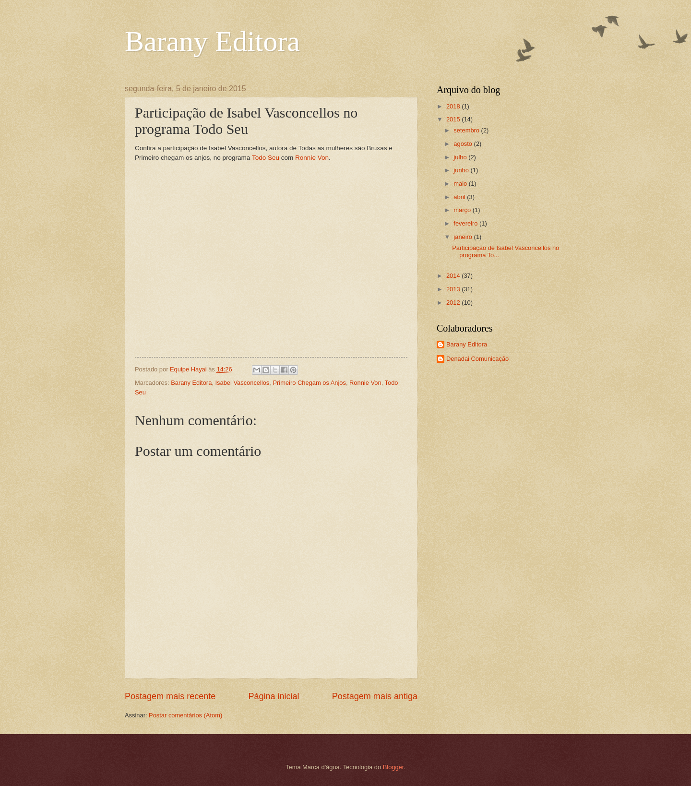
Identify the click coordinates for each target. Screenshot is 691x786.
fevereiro (466, 223)
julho (460, 157)
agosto (463, 143)
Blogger (393, 767)
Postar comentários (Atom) (185, 715)
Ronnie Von (312, 157)
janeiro (463, 236)
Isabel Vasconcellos (242, 382)
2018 (454, 106)
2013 (454, 289)
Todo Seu (265, 157)
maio (460, 183)
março (462, 210)
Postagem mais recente (170, 696)
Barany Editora (212, 41)
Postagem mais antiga (374, 696)
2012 (454, 302)
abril (460, 197)
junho (461, 170)
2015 (454, 119)
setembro (467, 130)
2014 (454, 275)
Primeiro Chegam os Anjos (309, 382)
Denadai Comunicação (477, 358)
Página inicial (273, 696)
